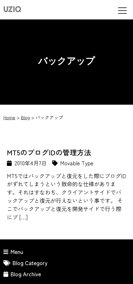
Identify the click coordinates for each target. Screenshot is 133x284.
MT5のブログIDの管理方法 (49, 152)
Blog (25, 117)
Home (9, 117)
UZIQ (12, 9)
